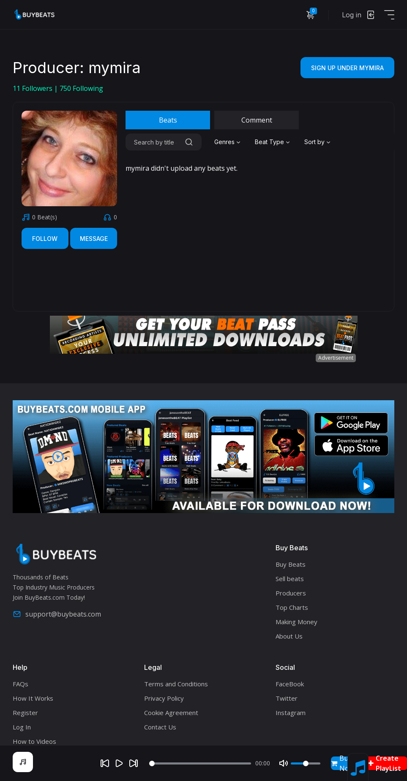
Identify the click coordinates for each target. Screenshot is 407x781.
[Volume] (305, 763)
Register (25, 712)
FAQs (20, 684)
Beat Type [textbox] (269, 141)
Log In (22, 727)
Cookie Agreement (171, 712)
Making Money (296, 621)
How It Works (33, 698)
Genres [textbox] (224, 141)
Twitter (287, 698)
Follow (44, 238)
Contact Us (160, 727)
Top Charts (292, 607)
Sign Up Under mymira (347, 67)
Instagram (291, 712)
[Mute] (284, 763)
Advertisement (335, 357)
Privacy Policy (164, 698)
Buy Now (342, 763)
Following (81, 88)
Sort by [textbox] (314, 141)
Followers (33, 88)
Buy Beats (291, 564)
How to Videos (34, 741)
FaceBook (290, 684)
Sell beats (290, 578)
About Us (289, 636)
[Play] (119, 763)
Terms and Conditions (176, 684)
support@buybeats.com (57, 614)
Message (94, 238)
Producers (291, 593)
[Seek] (200, 763)
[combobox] (228, 142)
